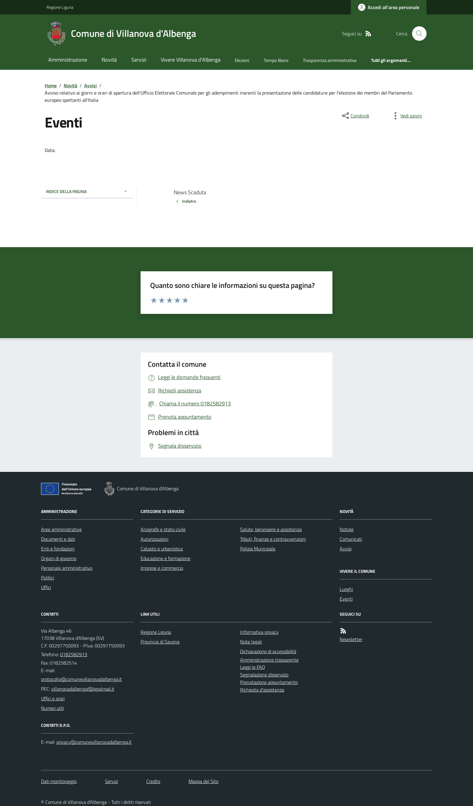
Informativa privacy (259, 632)
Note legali (251, 641)
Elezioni (242, 60)
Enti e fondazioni (58, 548)
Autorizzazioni (154, 539)
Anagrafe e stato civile (163, 529)
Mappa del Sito (203, 781)
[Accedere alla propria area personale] (389, 7)
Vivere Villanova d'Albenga (191, 60)
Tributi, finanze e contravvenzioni (273, 539)
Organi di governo (58, 558)
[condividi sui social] (355, 116)
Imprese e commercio (162, 568)
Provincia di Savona (160, 641)
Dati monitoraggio (59, 781)
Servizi (138, 60)
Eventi (346, 598)
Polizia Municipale (257, 548)
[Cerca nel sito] (417, 33)
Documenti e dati (58, 539)
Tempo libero (276, 60)
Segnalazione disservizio (264, 674)
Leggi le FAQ (252, 667)
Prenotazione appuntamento (269, 682)
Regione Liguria (59, 7)
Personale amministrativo (66, 568)
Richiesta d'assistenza (262, 689)
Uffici (46, 587)
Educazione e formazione (165, 558)
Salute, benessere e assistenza (271, 529)
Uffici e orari (53, 698)
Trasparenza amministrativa (330, 60)
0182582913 (73, 654)
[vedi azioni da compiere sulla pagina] (406, 116)
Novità (109, 60)
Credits (153, 781)
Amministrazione (67, 60)
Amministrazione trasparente (269, 659)
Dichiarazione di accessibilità (268, 651)
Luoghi (346, 589)
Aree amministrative (61, 529)
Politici (47, 577)
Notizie (347, 529)
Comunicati (351, 539)
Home (51, 85)
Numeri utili (52, 708)
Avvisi (90, 85)
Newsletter (351, 639)
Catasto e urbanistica (162, 548)
